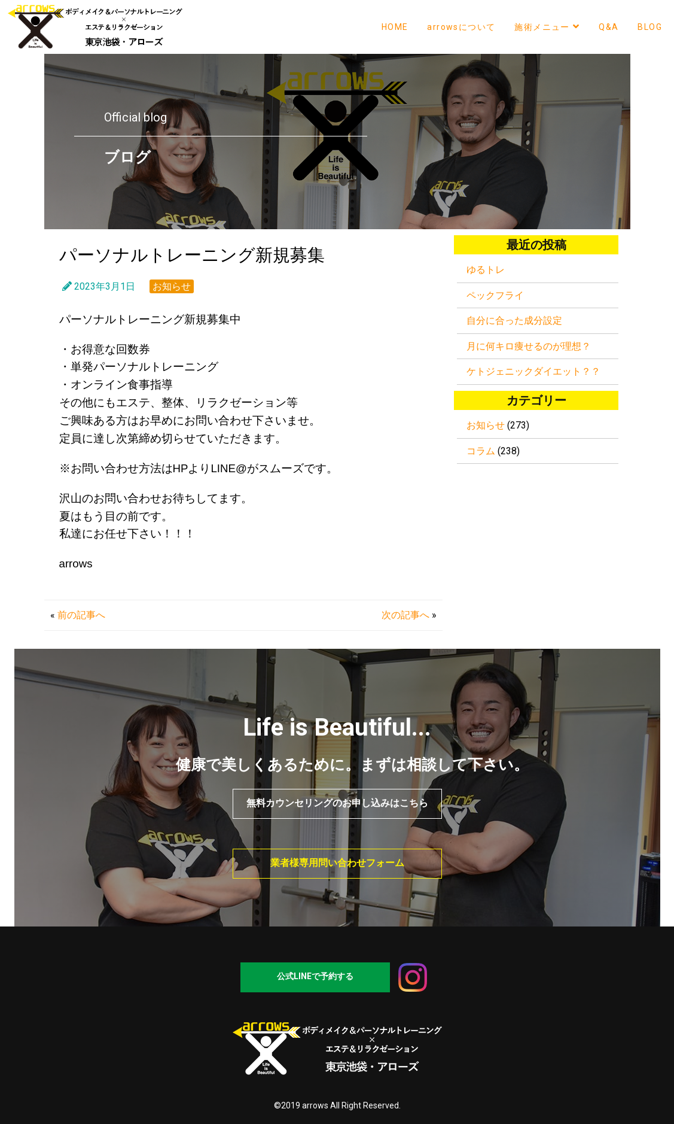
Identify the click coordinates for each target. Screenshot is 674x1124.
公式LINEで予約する (315, 976)
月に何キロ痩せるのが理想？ (528, 346)
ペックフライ (495, 295)
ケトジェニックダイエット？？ (533, 371)
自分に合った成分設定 (514, 320)
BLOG (650, 27)
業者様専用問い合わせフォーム (337, 862)
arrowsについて (461, 27)
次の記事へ (405, 615)
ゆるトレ (485, 269)
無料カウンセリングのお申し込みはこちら (337, 803)
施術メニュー (547, 27)
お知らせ (172, 286)
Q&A (608, 27)
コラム (480, 451)
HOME (395, 27)
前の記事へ (81, 615)
